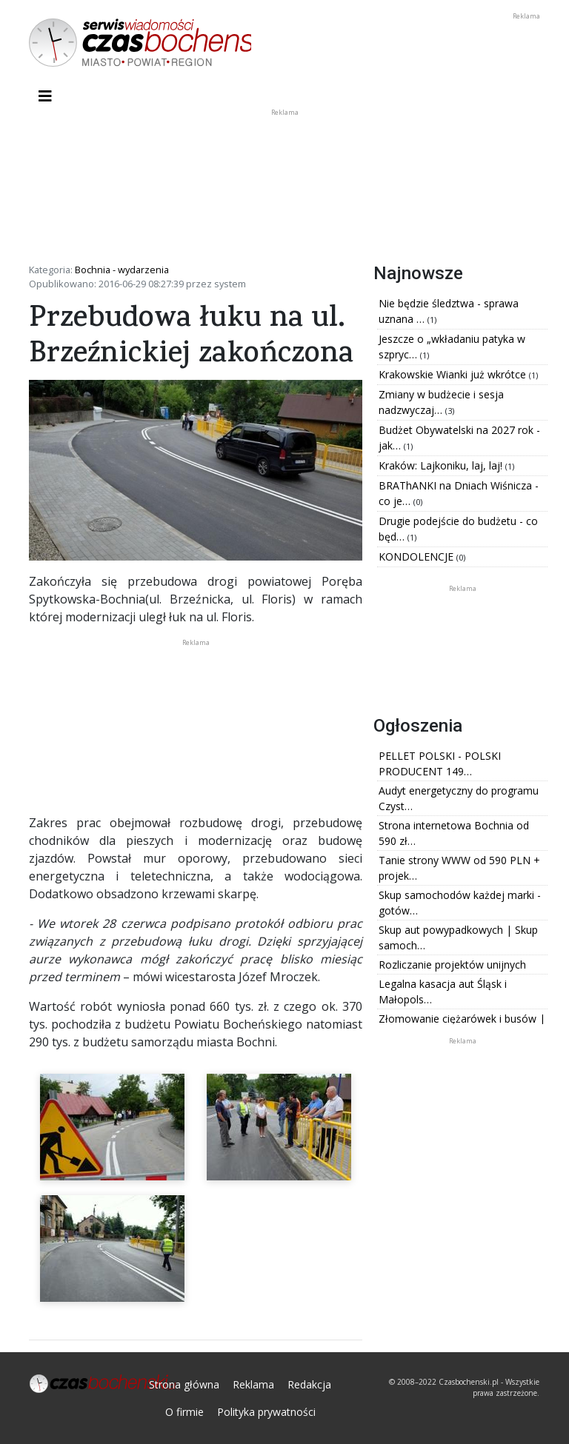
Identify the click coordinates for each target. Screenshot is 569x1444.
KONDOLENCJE (417, 556)
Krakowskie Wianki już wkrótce (454, 374)
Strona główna (184, 1384)
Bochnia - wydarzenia (122, 269)
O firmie (184, 1412)
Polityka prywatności (266, 1412)
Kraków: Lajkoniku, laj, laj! (442, 465)
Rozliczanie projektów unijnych (452, 964)
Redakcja (309, 1384)
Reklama (253, 1384)
